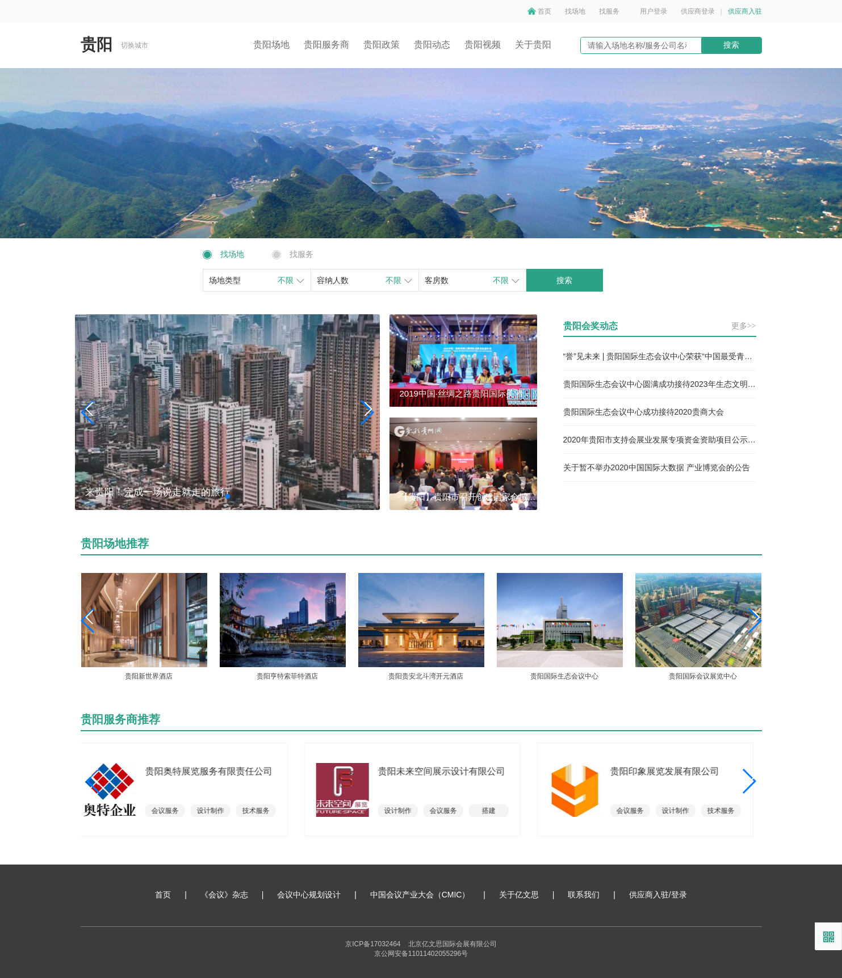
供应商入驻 (745, 11)
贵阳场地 (271, 44)
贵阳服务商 (326, 44)
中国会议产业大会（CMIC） (420, 894)
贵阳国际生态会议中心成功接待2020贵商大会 (643, 411)
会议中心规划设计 (309, 894)
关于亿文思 (519, 894)
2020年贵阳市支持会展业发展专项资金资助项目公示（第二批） (659, 439)
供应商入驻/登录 (658, 894)
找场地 (575, 11)
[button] (366, 412)
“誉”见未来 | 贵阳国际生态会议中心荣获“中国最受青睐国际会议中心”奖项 (659, 356)
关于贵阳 (533, 44)
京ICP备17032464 (372, 944)
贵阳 (96, 44)
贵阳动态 (432, 44)
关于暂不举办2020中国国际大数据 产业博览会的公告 (656, 467)
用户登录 (653, 11)
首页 (544, 11)
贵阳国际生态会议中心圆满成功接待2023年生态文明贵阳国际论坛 (659, 384)
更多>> (743, 326)
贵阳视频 (482, 44)
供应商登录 (698, 11)
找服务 (609, 11)
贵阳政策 (381, 44)
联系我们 (584, 894)
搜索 (731, 44)
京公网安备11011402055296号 (421, 954)
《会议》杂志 (224, 894)
